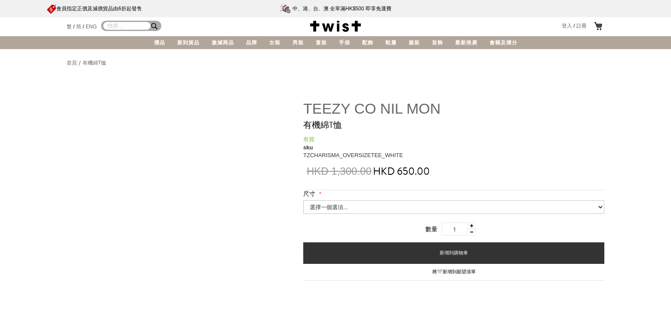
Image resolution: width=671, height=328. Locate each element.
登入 (567, 26)
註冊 (581, 26)
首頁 (72, 63)
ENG (91, 27)
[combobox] (127, 26)
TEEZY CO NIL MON (371, 108)
